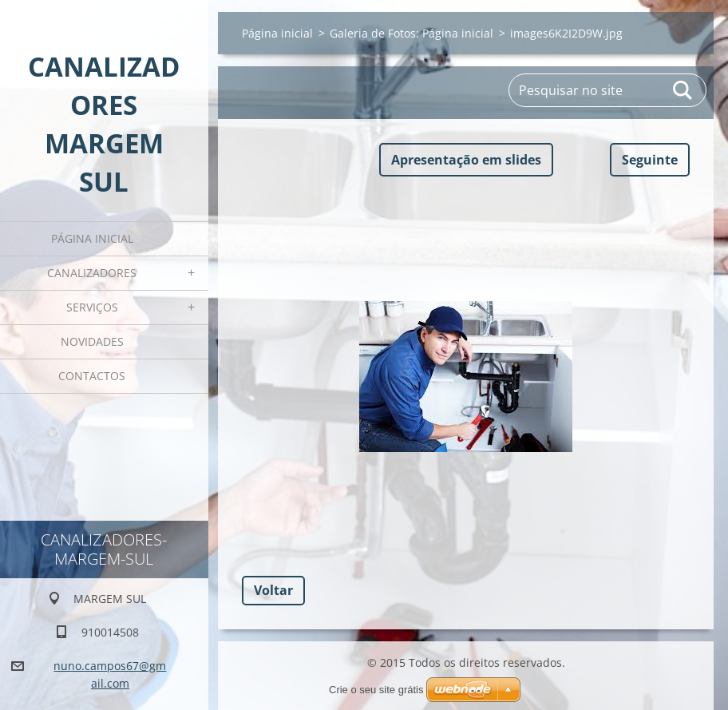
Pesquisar (683, 90)
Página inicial (92, 238)
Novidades (92, 341)
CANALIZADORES (91, 272)
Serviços (92, 307)
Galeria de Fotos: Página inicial (411, 33)
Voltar (273, 590)
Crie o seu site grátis (376, 690)
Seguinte (650, 160)
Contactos (91, 375)
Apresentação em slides (466, 160)
